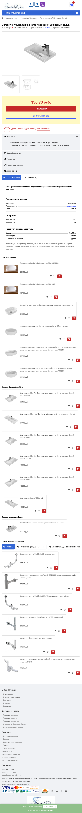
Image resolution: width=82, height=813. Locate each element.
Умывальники (8, 748)
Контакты (7, 700)
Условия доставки (10, 715)
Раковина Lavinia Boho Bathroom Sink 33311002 (37, 284)
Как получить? (43, 128)
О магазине (7, 694)
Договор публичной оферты (14, 724)
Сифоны (8, 547)
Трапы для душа (9, 757)
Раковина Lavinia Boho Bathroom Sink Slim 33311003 (39, 263)
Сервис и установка (13, 165)
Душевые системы (10, 760)
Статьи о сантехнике (11, 697)
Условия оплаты (9, 718)
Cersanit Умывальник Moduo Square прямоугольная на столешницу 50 (46, 305)
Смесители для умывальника (30, 547)
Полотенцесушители (11, 754)
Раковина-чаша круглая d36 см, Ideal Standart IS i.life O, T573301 (44, 326)
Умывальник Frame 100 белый (31, 498)
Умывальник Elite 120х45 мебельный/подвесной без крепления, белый (47, 414)
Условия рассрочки (10, 721)
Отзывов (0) (30, 177)
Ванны (5, 739)
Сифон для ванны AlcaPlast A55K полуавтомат (37, 554)
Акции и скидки (11, 171)
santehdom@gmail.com (11, 775)
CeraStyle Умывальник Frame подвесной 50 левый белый (42, 523)
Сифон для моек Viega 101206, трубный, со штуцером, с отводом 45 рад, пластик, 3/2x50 (47, 660)
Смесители (7, 751)
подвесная (71, 206)
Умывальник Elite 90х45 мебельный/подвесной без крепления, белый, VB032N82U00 (47, 478)
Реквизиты (7, 706)
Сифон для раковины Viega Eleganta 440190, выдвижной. (41, 617)
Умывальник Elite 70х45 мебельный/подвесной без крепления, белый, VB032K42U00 (47, 394)
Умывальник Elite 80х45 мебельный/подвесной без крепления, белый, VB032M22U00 (47, 457)
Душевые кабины (10, 736)
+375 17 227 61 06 (9, 772)
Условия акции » (47, 810)
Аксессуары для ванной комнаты (64, 547)
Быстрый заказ (41, 115)
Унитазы (6, 745)
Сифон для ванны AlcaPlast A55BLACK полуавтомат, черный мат (44, 596)
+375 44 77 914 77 (9, 769)
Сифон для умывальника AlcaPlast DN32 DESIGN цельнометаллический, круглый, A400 (48, 576)
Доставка (9, 137)
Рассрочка (9, 159)
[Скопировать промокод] (50, 806)
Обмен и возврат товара (12, 727)
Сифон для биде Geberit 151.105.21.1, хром (36, 638)
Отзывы (6, 703)
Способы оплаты (12, 153)
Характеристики (11, 177)
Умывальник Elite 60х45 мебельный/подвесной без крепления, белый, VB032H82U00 (47, 436)
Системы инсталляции (12, 742)
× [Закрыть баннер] (80, 806)
